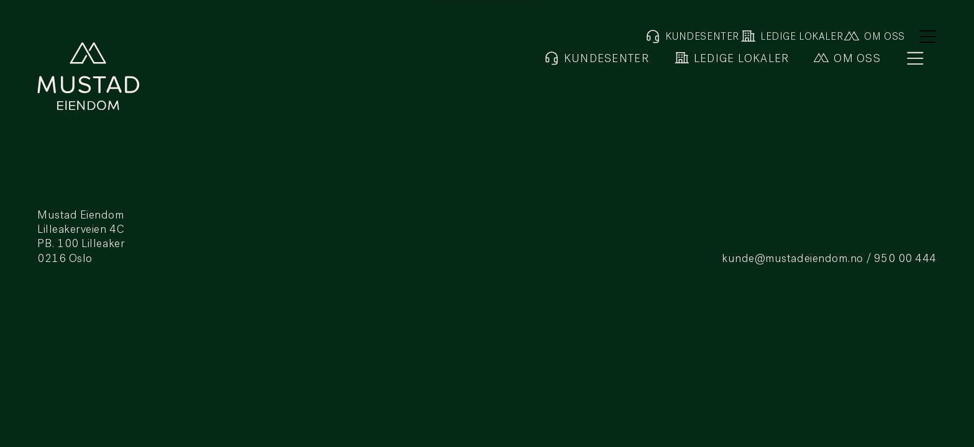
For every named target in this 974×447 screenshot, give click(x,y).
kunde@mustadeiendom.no (792, 259)
